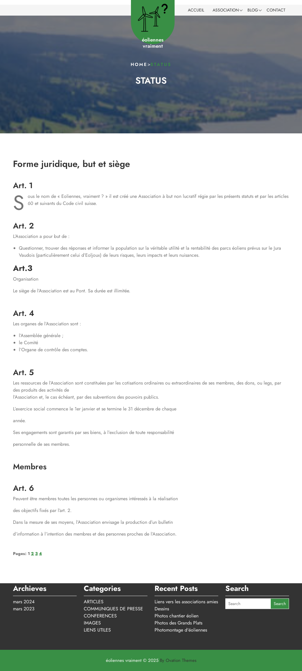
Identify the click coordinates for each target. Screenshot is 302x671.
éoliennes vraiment (152, 42)
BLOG (252, 10)
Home (139, 64)
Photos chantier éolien (176, 596)
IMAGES (92, 603)
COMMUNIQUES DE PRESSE (113, 589)
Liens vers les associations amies (186, 582)
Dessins (162, 589)
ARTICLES (94, 582)
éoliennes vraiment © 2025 (151, 660)
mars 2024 (24, 582)
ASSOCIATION (226, 10)
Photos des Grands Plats (178, 603)
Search (280, 585)
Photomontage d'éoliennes (181, 610)
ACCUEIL (196, 10)
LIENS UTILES (97, 610)
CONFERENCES (100, 596)
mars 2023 (24, 589)
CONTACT (276, 10)
